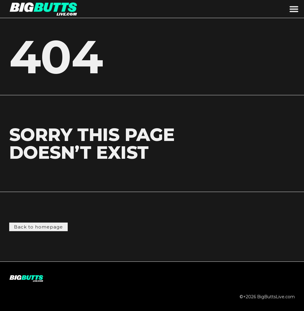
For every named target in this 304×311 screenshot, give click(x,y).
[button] (294, 9)
